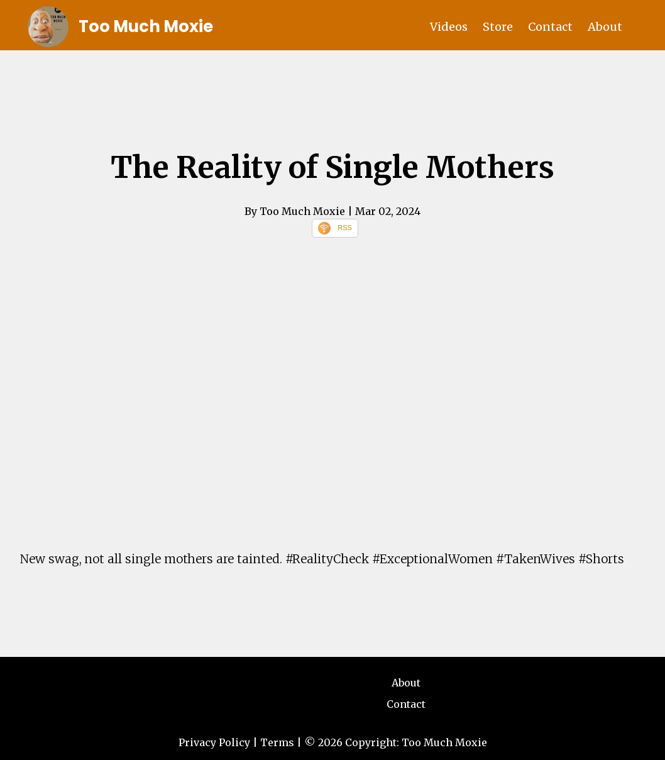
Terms (277, 742)
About (605, 26)
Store (498, 26)
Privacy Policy (214, 742)
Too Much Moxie (146, 26)
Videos (449, 26)
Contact (550, 26)
